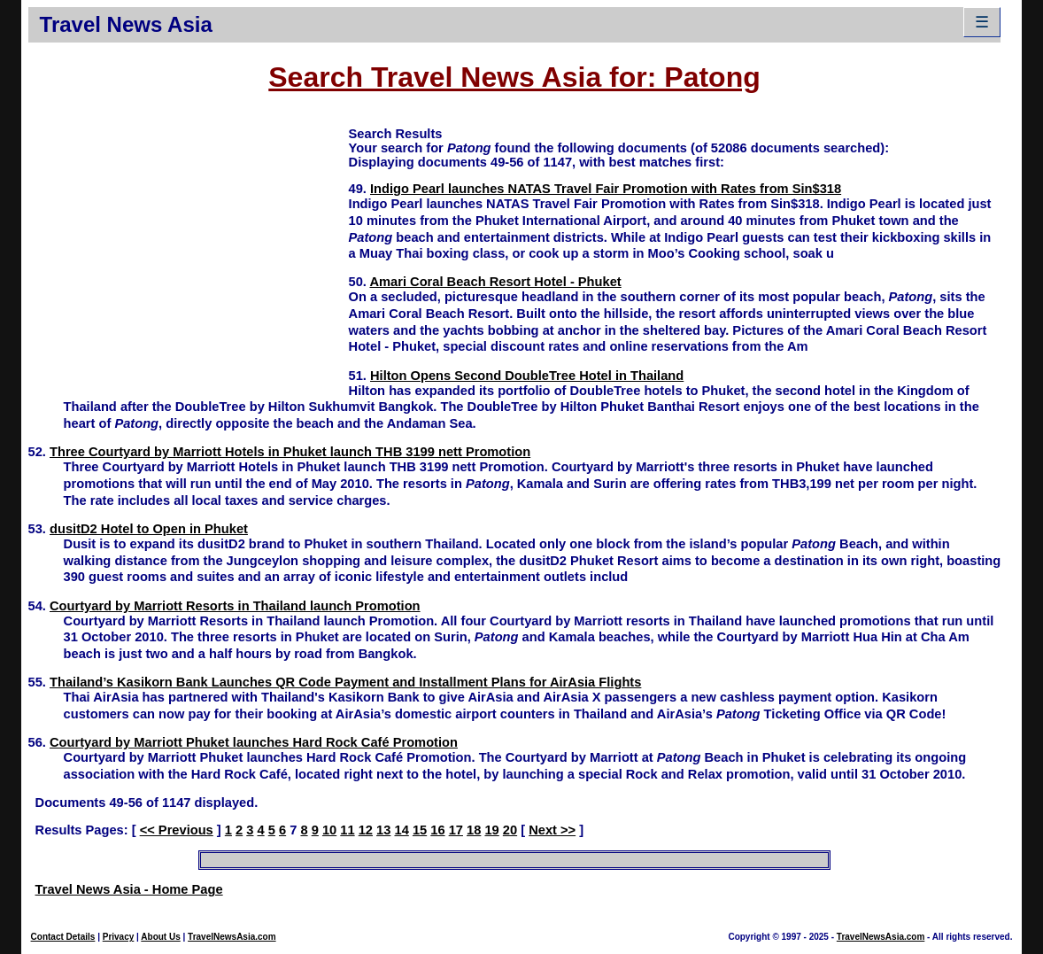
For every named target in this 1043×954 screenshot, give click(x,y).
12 (366, 830)
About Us (160, 937)
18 (474, 830)
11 (347, 830)
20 (510, 830)
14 (401, 830)
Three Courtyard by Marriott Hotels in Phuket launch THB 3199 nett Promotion (290, 452)
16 (437, 830)
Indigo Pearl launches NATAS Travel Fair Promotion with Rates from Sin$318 (605, 189)
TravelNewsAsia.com (232, 937)
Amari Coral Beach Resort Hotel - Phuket (495, 282)
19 (491, 830)
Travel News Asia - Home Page (129, 889)
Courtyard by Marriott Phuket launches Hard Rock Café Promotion (254, 742)
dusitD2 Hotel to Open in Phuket (149, 529)
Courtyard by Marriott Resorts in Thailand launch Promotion (235, 606)
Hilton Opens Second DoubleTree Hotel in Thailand (527, 375)
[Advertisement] (188, 249)
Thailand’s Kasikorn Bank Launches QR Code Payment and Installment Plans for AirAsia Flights (345, 682)
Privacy (119, 937)
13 (383, 830)
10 (329, 830)
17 (456, 830)
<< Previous (176, 830)
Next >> (552, 830)
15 (420, 830)
